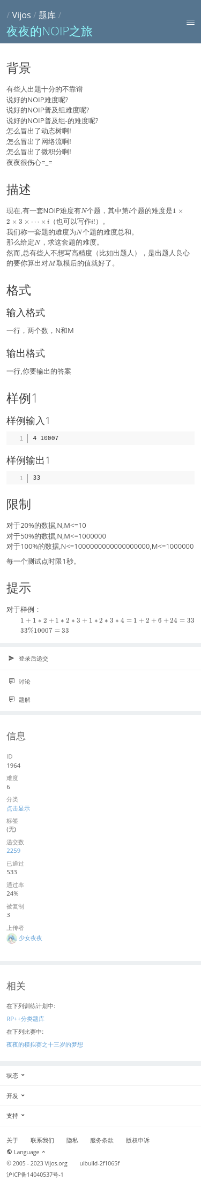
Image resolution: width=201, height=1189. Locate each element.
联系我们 (42, 1140)
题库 (47, 15)
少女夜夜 (30, 938)
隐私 (72, 1140)
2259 (13, 850)
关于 (12, 1140)
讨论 (19, 681)
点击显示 (18, 808)
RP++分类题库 (25, 1018)
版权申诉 (138, 1140)
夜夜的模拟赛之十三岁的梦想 (44, 1044)
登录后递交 (28, 658)
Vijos (21, 15)
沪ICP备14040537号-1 (35, 1174)
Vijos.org (56, 1163)
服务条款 (102, 1140)
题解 (19, 699)
